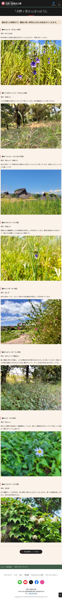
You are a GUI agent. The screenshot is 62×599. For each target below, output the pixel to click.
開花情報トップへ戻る (31, 552)
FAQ (20, 575)
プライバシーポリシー (51, 575)
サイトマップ (8, 575)
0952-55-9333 (33, 593)
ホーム (3, 567)
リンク (15, 575)
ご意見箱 (26, 575)
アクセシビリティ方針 (37, 575)
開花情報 (8, 567)
